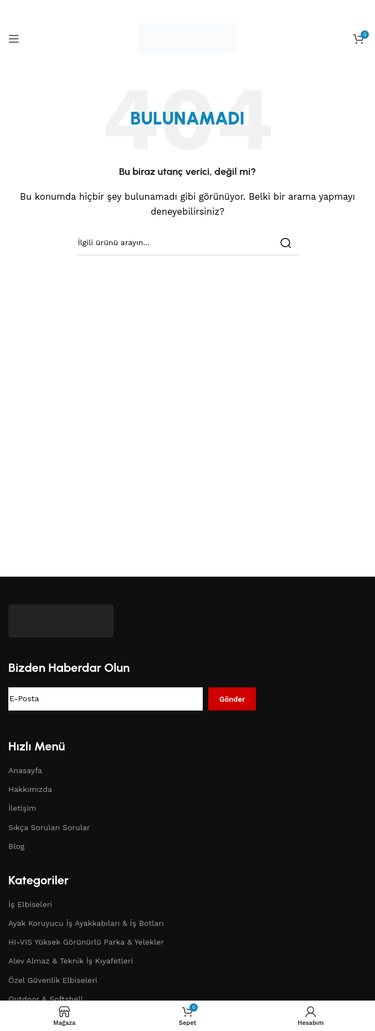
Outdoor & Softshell (45, 998)
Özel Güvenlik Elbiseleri (52, 980)
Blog (16, 846)
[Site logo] (188, 38)
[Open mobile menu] (14, 39)
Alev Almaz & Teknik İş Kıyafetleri (70, 960)
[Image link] (61, 620)
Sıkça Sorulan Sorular (49, 827)
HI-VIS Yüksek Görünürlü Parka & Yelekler (86, 941)
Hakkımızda (30, 789)
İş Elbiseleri (30, 904)
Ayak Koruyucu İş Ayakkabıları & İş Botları (86, 923)
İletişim (22, 808)
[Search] (188, 243)
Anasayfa (25, 770)
